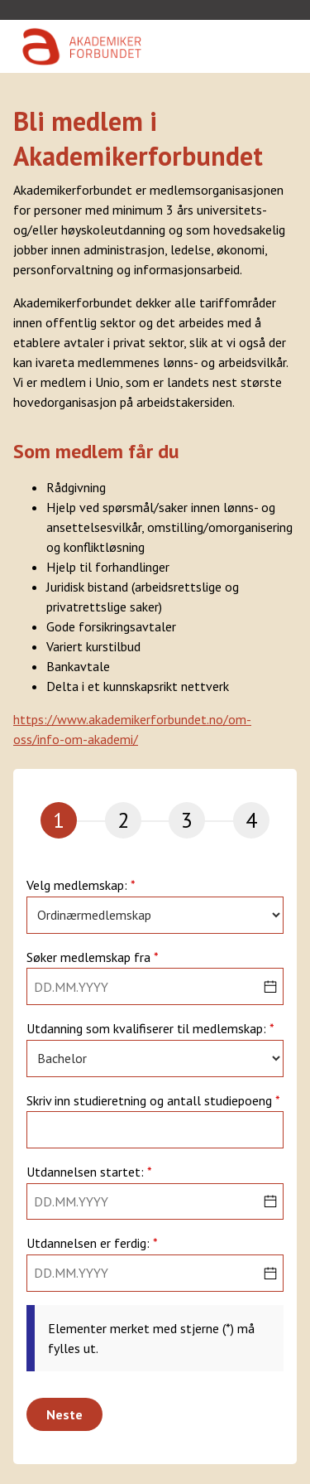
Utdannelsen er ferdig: (89, 1243)
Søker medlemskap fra (90, 957)
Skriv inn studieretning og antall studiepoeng (150, 1101)
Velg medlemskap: (78, 885)
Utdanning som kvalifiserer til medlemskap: (147, 1029)
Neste (64, 1414)
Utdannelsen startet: (86, 1172)
